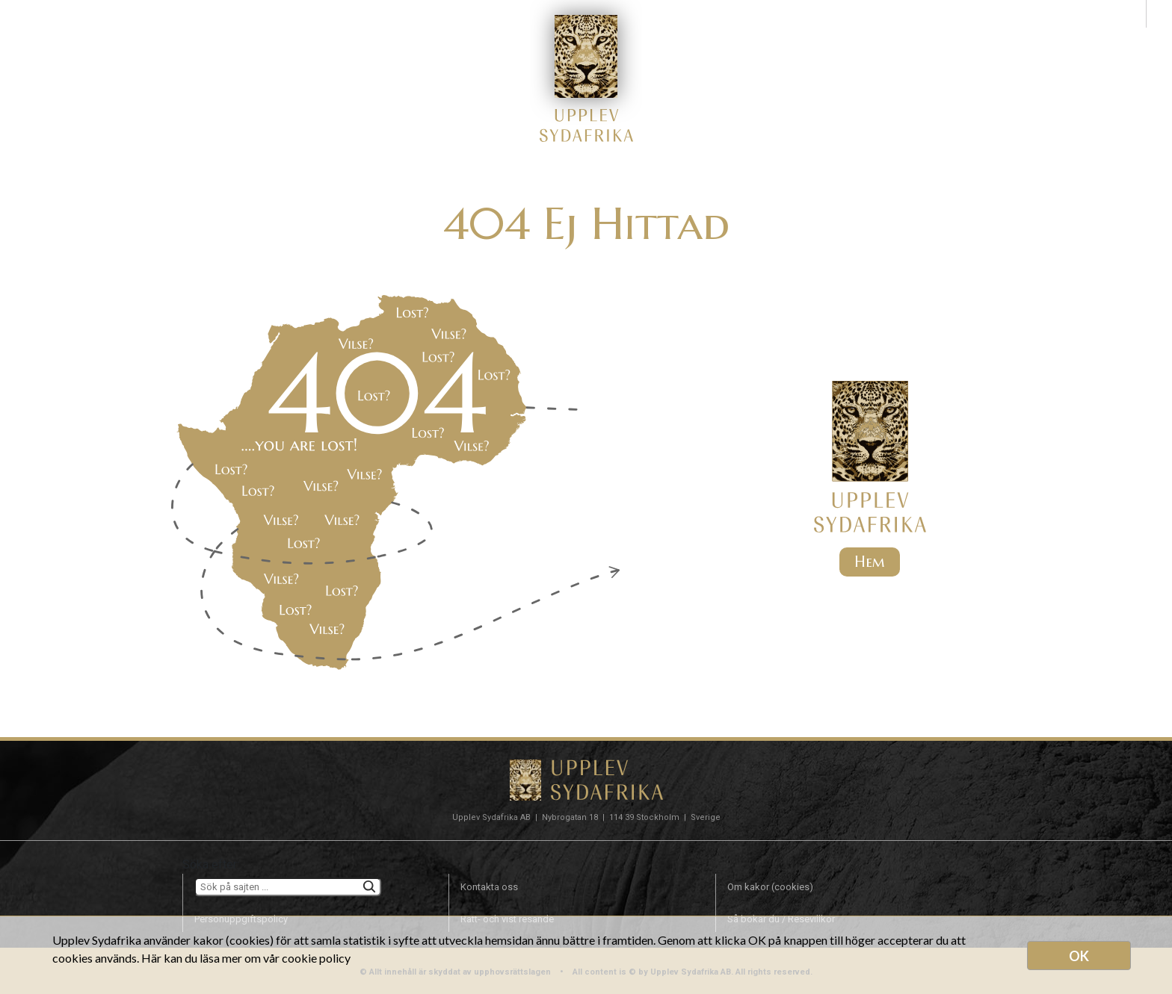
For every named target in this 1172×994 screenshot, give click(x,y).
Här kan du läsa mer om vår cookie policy (246, 958)
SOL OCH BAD (480, 36)
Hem (869, 562)
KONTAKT (865, 36)
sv (1132, 13)
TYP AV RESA (301, 36)
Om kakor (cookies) (770, 886)
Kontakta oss (489, 886)
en (1159, 13)
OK (1079, 956)
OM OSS (784, 36)
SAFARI (390, 36)
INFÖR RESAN (691, 36)
